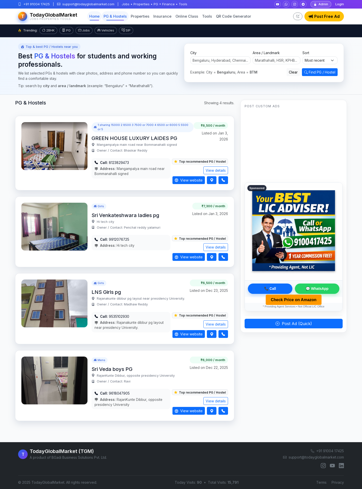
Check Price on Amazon (293, 300)
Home (94, 16)
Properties (140, 16)
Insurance (162, 16)
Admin (321, 4)
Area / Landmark (266, 53)
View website (189, 180)
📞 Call (270, 289)
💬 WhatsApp (317, 289)
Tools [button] (207, 16)
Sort (305, 53)
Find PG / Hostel (319, 72)
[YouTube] (332, 465)
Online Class (186, 16)
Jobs (84, 30)
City (193, 53)
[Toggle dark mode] (297, 16)
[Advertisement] (294, 147)
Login (339, 4)
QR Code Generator (233, 16)
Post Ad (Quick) (294, 323)
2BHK (48, 30)
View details (216, 170)
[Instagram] (323, 465)
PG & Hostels (115, 16)
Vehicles (105, 30)
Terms (321, 482)
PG (66, 30)
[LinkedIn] (341, 465)
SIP (126, 30)
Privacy (338, 482)
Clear (293, 72)
